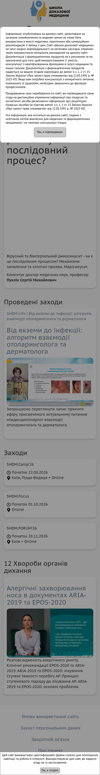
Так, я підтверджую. (50, 132)
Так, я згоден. (50, 770)
